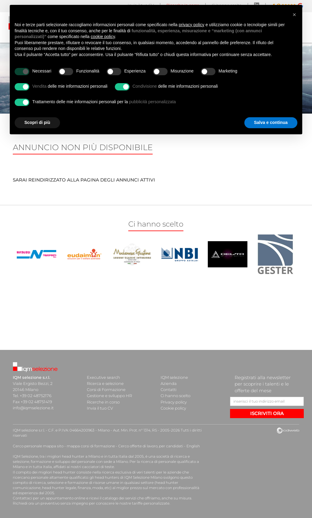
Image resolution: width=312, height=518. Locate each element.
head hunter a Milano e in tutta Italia (94, 456)
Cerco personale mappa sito (38, 446)
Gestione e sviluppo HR (109, 395)
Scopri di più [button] (37, 122)
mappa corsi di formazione (91, 446)
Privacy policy (174, 401)
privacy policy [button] (191, 24)
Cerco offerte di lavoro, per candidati (150, 446)
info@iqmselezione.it (33, 407)
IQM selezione (174, 377)
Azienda (169, 383)
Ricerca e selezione (105, 383)
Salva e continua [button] (271, 122)
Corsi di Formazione (106, 389)
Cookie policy (173, 407)
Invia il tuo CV (100, 407)
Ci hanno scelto (175, 395)
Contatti (168, 389)
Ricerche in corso (103, 401)
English (193, 446)
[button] (294, 14)
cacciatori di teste (98, 466)
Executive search (103, 377)
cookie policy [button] (103, 36)
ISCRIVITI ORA (267, 413)
